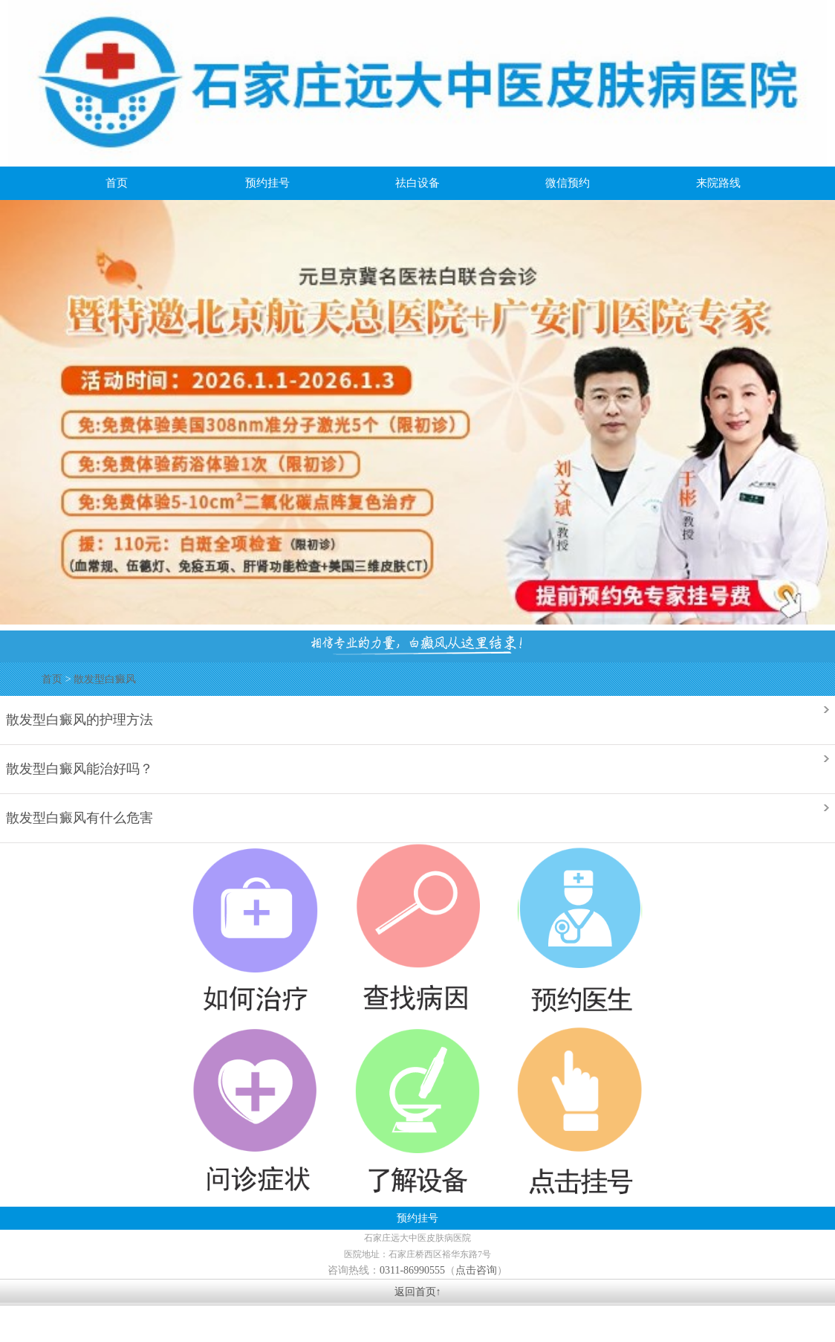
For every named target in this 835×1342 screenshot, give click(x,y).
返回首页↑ (417, 1291)
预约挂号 (417, 1218)
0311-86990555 (412, 1270)
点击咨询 (476, 1270)
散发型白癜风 (105, 679)
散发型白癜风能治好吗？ (79, 767)
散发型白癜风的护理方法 (79, 718)
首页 (52, 679)
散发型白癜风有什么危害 (79, 816)
